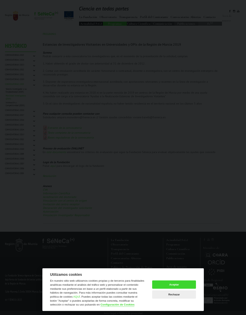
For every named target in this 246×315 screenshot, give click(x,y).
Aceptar (174, 284)
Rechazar (174, 294)
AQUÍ (76, 296)
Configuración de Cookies (117, 304)
